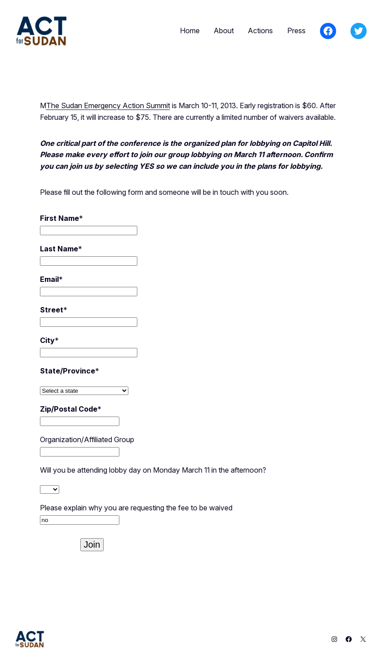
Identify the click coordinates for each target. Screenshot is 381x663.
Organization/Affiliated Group (87, 439)
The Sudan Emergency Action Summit (108, 105)
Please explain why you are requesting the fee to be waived (136, 507)
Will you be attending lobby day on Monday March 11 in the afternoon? (153, 469)
